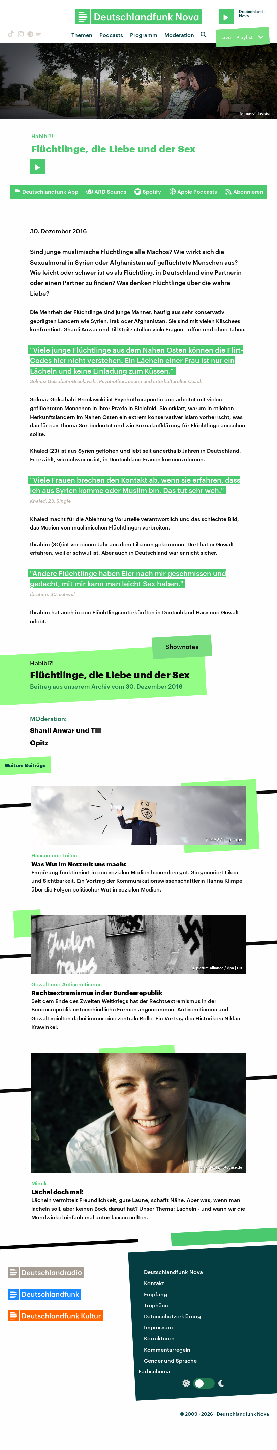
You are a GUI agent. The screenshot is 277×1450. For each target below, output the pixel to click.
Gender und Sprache (170, 1360)
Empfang (155, 1294)
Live (226, 37)
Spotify (147, 191)
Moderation (179, 35)
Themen (81, 35)
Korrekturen (159, 1338)
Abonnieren (244, 191)
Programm (143, 35)
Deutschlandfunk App (46, 191)
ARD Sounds (106, 191)
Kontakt (154, 1283)
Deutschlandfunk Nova (173, 1272)
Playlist (244, 37)
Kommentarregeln (167, 1349)
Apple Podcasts (193, 191)
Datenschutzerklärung (172, 1316)
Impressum (158, 1327)
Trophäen (156, 1305)
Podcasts (111, 35)
